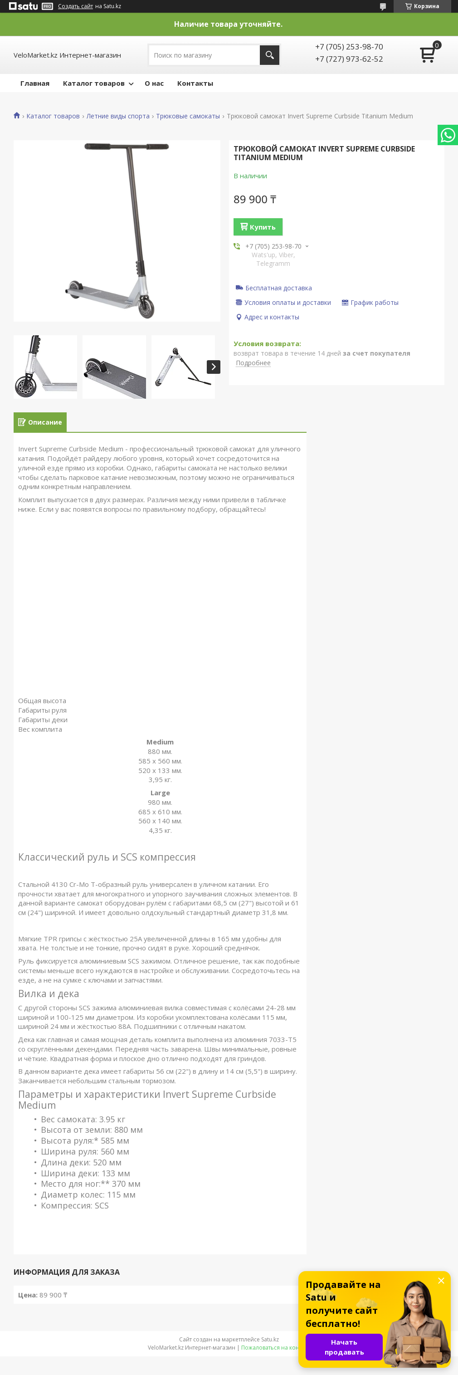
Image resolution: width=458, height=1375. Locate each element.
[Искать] (269, 55)
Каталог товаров (94, 83)
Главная (34, 83)
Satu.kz (270, 1339)
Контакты (195, 83)
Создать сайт (75, 6)
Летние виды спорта (118, 116)
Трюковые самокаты (188, 116)
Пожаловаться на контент (276, 1347)
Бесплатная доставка (278, 288)
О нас (154, 83)
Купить (263, 226)
